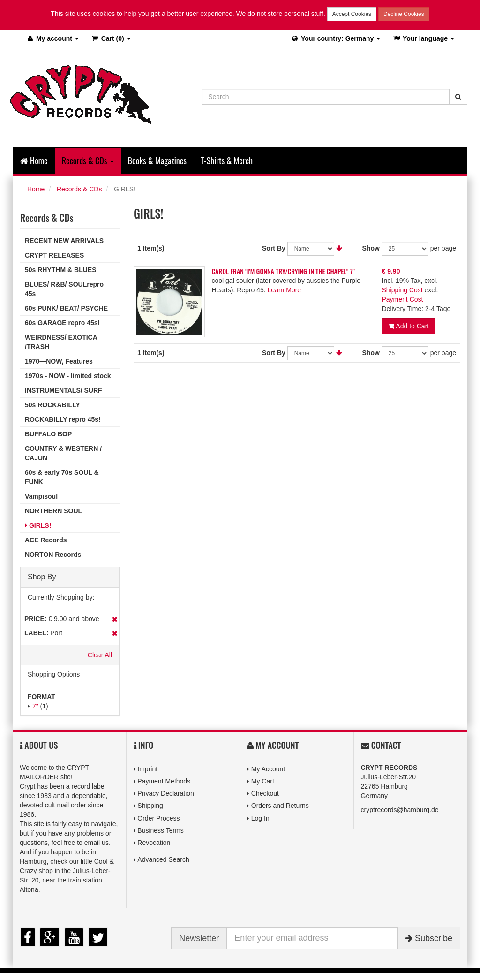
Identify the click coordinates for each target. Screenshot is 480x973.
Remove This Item (114, 619)
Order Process (158, 818)
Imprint (147, 769)
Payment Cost (402, 299)
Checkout (265, 793)
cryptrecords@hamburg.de (400, 809)
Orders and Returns (280, 805)
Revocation (153, 842)
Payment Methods (163, 781)
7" (35, 706)
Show (371, 248)
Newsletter (199, 938)
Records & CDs (79, 189)
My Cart (262, 781)
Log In (260, 818)
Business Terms (160, 830)
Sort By (273, 248)
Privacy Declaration (165, 793)
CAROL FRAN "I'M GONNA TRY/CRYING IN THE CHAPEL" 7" (283, 271)
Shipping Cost (402, 290)
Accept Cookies (351, 14)
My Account (268, 769)
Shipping (150, 805)
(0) (111, 38)
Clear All (100, 655)
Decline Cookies (403, 14)
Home (34, 160)
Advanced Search (163, 859)
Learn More (284, 290)
